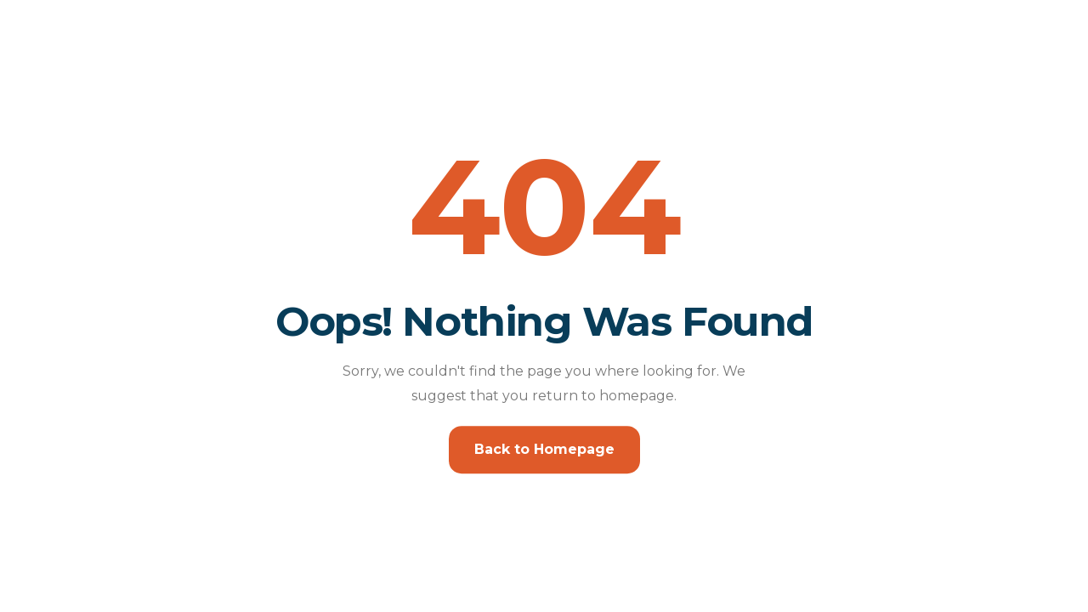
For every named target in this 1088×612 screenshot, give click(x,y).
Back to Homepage (544, 449)
